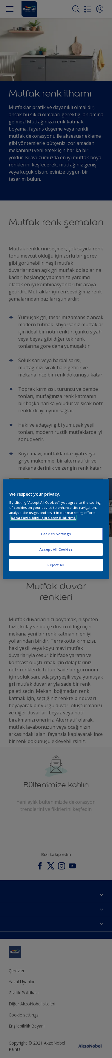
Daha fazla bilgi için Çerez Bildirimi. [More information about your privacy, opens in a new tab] (43, 517)
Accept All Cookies (56, 549)
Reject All (56, 565)
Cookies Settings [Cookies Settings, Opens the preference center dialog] (56, 534)
